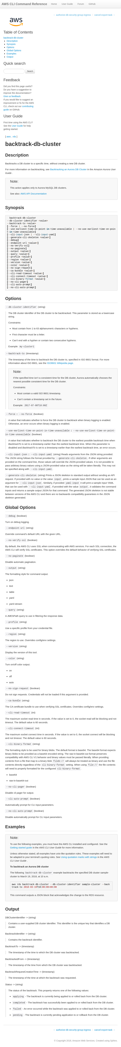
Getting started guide (21, 847)
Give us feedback (11, 96)
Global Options (14, 50)
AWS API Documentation (33, 193)
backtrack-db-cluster (13, 37)
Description (12, 41)
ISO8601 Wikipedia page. (60, 363)
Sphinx (113, 1040)
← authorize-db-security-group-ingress (72, 15)
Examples (11, 53)
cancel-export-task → (104, 15)
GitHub (92, 4)
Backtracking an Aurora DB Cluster (68, 169)
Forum (81, 4)
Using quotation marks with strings (79, 857)
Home (54, 4)
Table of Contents (18, 32)
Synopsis (11, 44)
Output (10, 57)
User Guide (67, 4)
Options (10, 47)
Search (30, 71)
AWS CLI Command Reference (24, 4)
